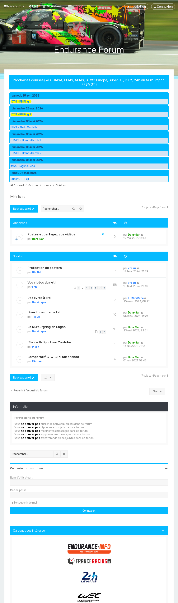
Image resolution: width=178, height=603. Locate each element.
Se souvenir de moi (25, 502)
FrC (34, 286)
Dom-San (38, 238)
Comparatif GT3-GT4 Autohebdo (53, 356)
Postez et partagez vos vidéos (51, 234)
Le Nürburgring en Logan (46, 326)
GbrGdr (37, 272)
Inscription (35, 468)
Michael (37, 361)
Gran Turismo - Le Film (45, 312)
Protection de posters (44, 267)
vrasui (132, 267)
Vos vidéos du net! (41, 282)
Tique (36, 316)
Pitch (35, 346)
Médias (17, 196)
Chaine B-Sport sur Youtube (49, 342)
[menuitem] (33, 6)
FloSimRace (136, 297)
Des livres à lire (39, 297)
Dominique (39, 302)
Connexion (17, 468)
